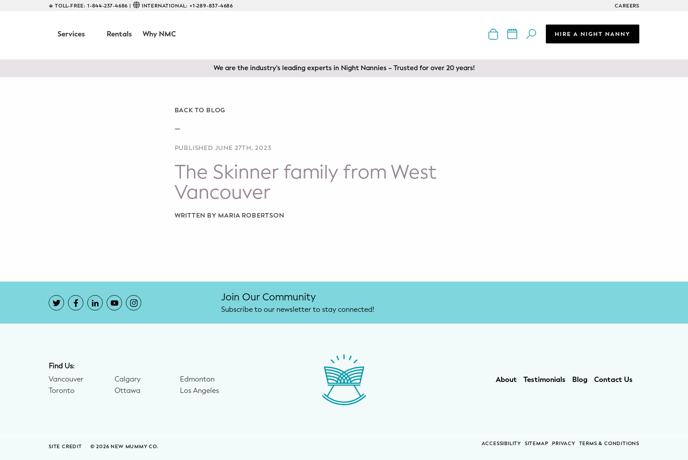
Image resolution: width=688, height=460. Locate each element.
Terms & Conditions (609, 443)
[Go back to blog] (344, 110)
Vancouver (66, 379)
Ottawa (127, 390)
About (506, 379)
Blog (580, 379)
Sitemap (536, 443)
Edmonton (197, 379)
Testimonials (544, 379)
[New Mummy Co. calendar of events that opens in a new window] (513, 33)
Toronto (62, 390)
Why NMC (159, 34)
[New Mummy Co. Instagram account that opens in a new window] (133, 302)
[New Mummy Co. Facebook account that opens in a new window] (75, 302)
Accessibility (501, 443)
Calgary (127, 379)
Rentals (119, 34)
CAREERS (627, 6)
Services (71, 34)
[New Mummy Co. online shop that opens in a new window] (494, 33)
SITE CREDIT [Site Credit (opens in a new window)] (66, 446)
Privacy (563, 443)
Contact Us (613, 379)
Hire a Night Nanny (593, 34)
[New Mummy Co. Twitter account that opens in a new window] (56, 302)
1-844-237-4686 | (109, 6)
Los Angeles (199, 390)
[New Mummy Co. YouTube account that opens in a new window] (114, 302)
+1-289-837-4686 (211, 6)
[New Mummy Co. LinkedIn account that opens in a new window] (95, 302)
